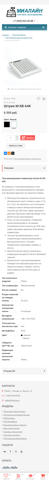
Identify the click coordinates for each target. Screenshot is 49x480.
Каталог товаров (15, 27)
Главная (5, 35)
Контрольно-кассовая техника (17, 415)
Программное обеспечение (15, 438)
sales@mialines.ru (12, 400)
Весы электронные (12, 428)
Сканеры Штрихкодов (13, 432)
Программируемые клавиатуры (19, 38)
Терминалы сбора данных (15, 411)
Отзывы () (9, 371)
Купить (30, 137)
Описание (9, 168)
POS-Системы (9, 418)
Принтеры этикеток (12, 435)
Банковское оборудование (15, 425)
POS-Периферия (19, 35)
